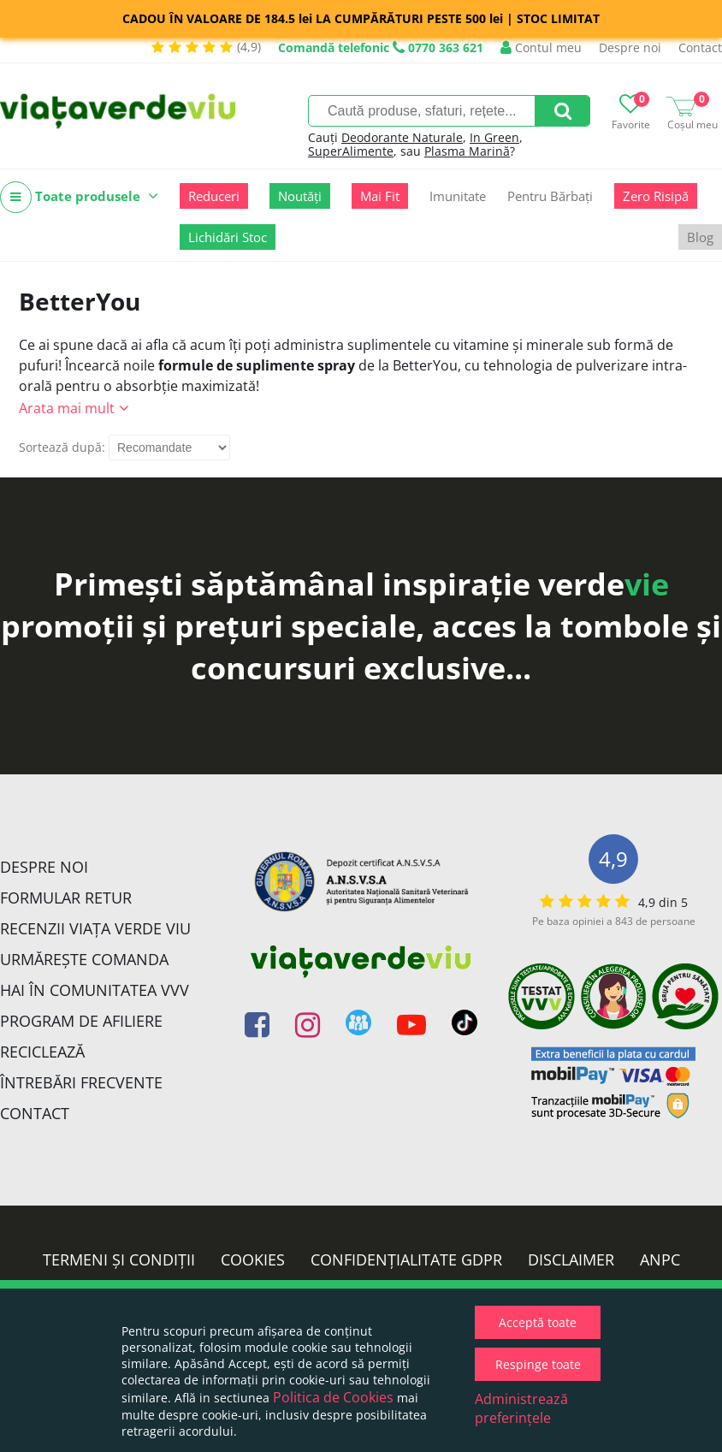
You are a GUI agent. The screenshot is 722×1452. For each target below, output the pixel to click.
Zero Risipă (656, 195)
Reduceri (214, 195)
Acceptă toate (538, 1322)
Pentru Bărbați (550, 195)
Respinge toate (538, 1364)
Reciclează (42, 1051)
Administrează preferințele (521, 1408)
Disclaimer (571, 1259)
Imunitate (457, 195)
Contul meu (541, 47)
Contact (700, 47)
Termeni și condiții (119, 1259)
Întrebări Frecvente (81, 1082)
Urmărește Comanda (84, 959)
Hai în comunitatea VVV (94, 990)
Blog (700, 237)
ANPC (660, 1259)
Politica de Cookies (333, 1397)
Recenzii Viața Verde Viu (95, 928)
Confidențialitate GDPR (406, 1259)
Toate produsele (79, 197)
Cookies (253, 1259)
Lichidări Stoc (227, 237)
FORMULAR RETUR (66, 897)
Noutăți (300, 195)
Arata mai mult (67, 408)
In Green (494, 137)
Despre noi (630, 47)
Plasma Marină (467, 151)
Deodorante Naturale (402, 137)
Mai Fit (379, 195)
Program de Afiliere (81, 1020)
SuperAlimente (351, 151)
